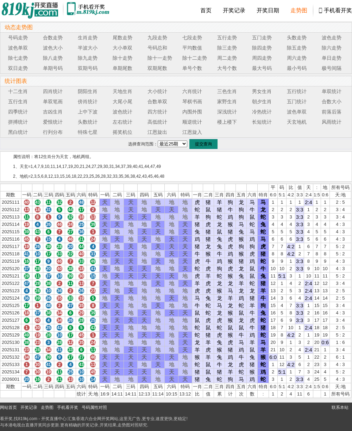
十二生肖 (18, 91)
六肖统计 (192, 91)
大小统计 (157, 91)
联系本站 (340, 407)
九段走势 (157, 37)
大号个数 (227, 68)
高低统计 (157, 122)
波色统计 (122, 112)
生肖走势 (88, 37)
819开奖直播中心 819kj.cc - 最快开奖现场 (31, 10)
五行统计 (297, 91)
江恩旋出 (157, 132)
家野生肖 (227, 101)
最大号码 (262, 68)
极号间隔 (331, 68)
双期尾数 (157, 68)
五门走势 (262, 37)
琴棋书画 (192, 101)
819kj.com (27, 418)
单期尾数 (122, 68)
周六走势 (297, 58)
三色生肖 (227, 91)
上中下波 (88, 112)
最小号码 (297, 68)
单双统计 (331, 91)
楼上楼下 (227, 122)
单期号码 (53, 68)
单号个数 (192, 68)
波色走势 (331, 37)
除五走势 (297, 48)
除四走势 (262, 48)
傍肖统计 (88, 101)
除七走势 (18, 58)
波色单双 (18, 48)
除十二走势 (194, 58)
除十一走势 (159, 58)
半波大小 (88, 48)
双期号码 (88, 68)
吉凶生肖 (53, 112)
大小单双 (122, 48)
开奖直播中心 (54, 418)
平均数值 (192, 48)
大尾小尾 (122, 101)
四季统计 (18, 112)
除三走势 (227, 48)
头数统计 (88, 122)
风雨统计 (331, 122)
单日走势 (331, 58)
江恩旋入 (192, 132)
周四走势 (262, 58)
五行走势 (227, 37)
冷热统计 (262, 112)
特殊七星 (88, 132)
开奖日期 (268, 10)
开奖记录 (234, 10)
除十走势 (122, 58)
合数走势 (53, 37)
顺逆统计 (192, 122)
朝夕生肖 (262, 101)
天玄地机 (297, 122)
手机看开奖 (338, 10)
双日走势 (18, 68)
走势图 (298, 10)
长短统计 (262, 122)
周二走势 (227, 58)
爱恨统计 (53, 122)
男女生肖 (262, 91)
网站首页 (8, 407)
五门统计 (297, 101)
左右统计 (122, 122)
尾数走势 (122, 37)
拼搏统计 (18, 122)
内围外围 (192, 112)
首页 (206, 10)
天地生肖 (122, 91)
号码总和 (157, 48)
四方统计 (157, 112)
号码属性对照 (94, 407)
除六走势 (331, 48)
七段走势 (192, 37)
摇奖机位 (122, 132)
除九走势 (88, 58)
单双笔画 (53, 101)
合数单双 (157, 101)
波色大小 (53, 48)
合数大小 (331, 101)
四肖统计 (53, 91)
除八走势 (53, 58)
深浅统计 (227, 112)
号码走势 (18, 37)
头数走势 (297, 37)
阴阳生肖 (88, 91)
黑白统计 (18, 132)
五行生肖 (18, 101)
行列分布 (53, 132)
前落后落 (331, 112)
